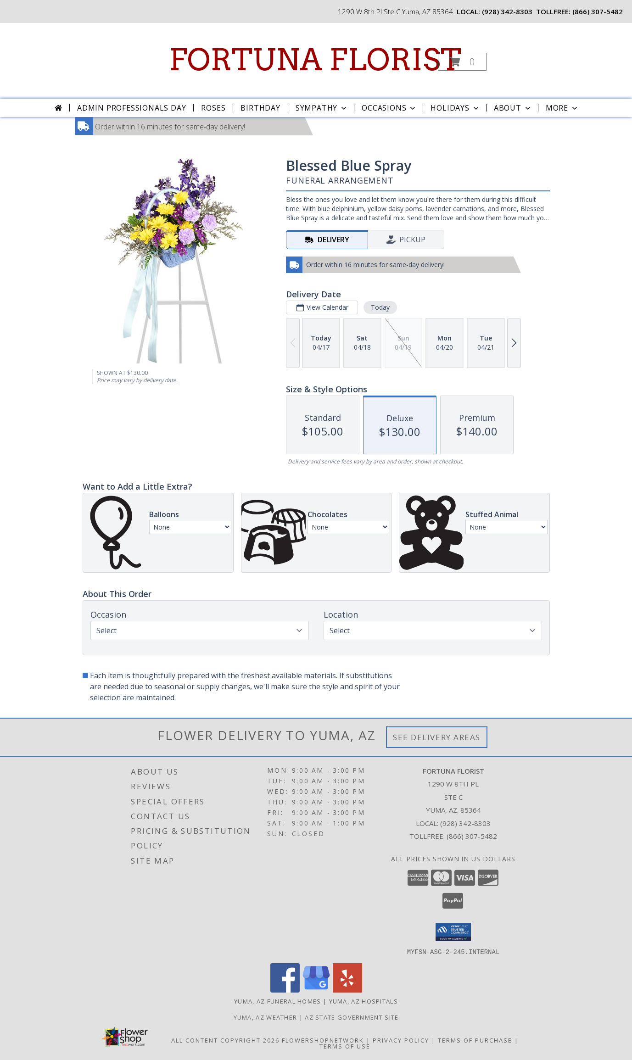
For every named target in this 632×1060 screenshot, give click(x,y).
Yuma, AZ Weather (265, 1017)
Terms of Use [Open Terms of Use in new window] (344, 1046)
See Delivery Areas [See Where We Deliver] (437, 737)
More (562, 108)
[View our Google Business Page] (316, 989)
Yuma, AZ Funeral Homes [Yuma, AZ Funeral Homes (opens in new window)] (277, 1001)
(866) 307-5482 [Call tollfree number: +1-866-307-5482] (597, 11)
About (513, 108)
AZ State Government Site (351, 1017)
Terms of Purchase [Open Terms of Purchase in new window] (475, 1040)
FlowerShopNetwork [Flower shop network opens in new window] (323, 1040)
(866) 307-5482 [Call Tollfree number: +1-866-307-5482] (472, 836)
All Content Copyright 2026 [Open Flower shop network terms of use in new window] (225, 1040)
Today (379, 307)
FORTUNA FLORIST (315, 60)
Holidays (455, 108)
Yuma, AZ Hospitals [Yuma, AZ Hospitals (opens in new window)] (363, 1001)
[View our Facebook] (285, 989)
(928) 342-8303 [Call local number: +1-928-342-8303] (507, 11)
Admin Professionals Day (131, 108)
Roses (213, 108)
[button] (462, 62)
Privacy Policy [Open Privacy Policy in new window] (401, 1040)
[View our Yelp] (347, 989)
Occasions (389, 108)
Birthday (260, 108)
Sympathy (322, 108)
